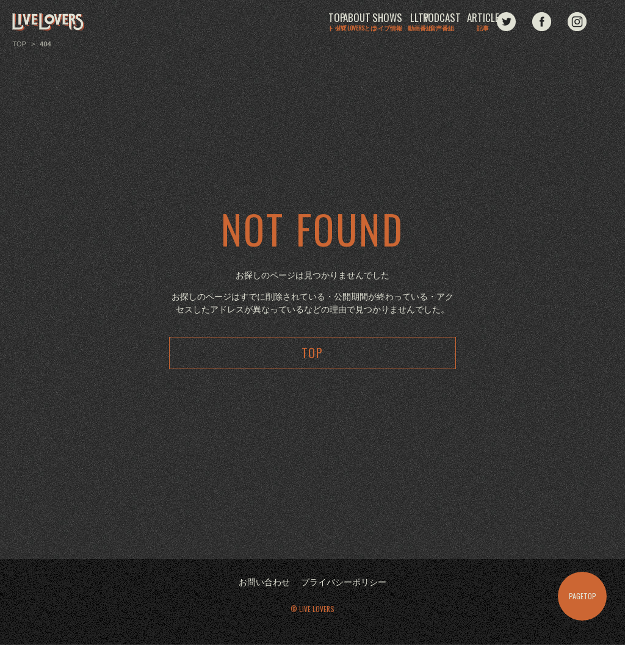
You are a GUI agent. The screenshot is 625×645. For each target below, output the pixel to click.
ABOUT (234, 22)
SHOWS (300, 22)
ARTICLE (495, 22)
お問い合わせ (264, 583)
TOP (169, 22)
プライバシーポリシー (343, 583)
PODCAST (430, 22)
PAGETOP (582, 596)
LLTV (365, 22)
